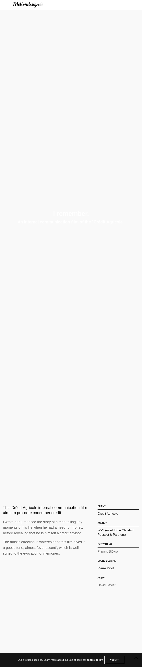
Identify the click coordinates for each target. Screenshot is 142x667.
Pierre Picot (106, 568)
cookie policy (93, 660)
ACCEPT (115, 660)
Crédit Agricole (108, 513)
